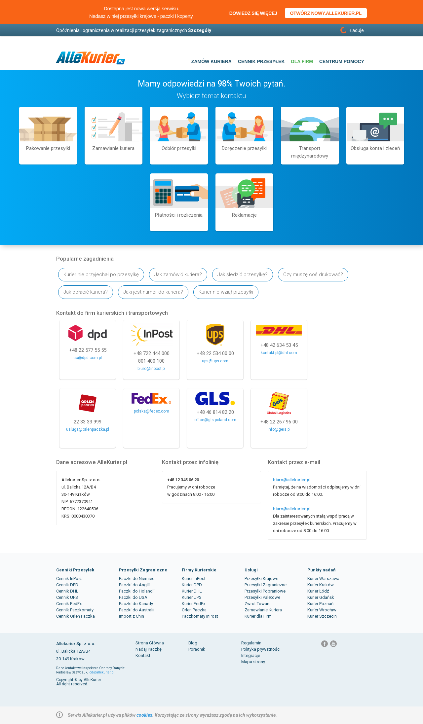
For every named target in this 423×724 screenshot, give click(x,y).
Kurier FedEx (193, 603)
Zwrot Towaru (258, 603)
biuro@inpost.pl (151, 368)
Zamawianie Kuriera (263, 609)
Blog (192, 642)
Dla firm (302, 61)
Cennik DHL (67, 591)
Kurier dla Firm (258, 616)
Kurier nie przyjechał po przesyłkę (101, 274)
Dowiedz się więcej (253, 13)
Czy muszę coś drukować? (313, 274)
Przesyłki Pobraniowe (265, 591)
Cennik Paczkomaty (75, 609)
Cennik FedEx (69, 603)
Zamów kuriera (211, 61)
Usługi (251, 569)
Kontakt (142, 655)
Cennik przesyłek (261, 61)
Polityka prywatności (261, 649)
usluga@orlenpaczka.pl (87, 429)
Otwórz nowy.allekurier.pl (326, 13)
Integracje (250, 655)
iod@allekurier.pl (101, 672)
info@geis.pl (279, 429)
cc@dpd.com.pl (87, 357)
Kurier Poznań (320, 603)
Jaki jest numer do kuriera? (153, 292)
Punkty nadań (321, 569)
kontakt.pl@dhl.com (279, 352)
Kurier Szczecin (322, 616)
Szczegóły (199, 30)
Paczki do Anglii (134, 584)
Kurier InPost (194, 578)
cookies (144, 715)
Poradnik (196, 649)
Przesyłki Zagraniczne (143, 569)
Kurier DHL (192, 591)
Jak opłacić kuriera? (85, 292)
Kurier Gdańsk (320, 597)
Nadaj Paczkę (148, 649)
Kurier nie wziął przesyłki (226, 292)
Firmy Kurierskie (199, 569)
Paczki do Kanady (136, 603)
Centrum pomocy (341, 61)
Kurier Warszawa (323, 578)
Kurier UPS (192, 597)
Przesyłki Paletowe (262, 597)
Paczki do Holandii (137, 591)
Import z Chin (131, 616)
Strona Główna (149, 642)
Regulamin (251, 642)
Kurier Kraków (320, 584)
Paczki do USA (133, 597)
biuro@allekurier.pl (291, 479)
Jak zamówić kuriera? (178, 274)
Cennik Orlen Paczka (75, 616)
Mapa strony (253, 661)
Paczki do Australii (136, 609)
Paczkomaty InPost (200, 616)
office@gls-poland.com (215, 419)
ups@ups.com (215, 361)
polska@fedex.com (151, 411)
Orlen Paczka (194, 609)
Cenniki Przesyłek (75, 569)
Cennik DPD (67, 584)
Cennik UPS (67, 597)
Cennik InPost (69, 578)
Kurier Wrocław (321, 609)
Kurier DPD (192, 584)
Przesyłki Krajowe (261, 578)
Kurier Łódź (318, 591)
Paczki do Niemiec (136, 578)
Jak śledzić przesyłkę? (242, 274)
